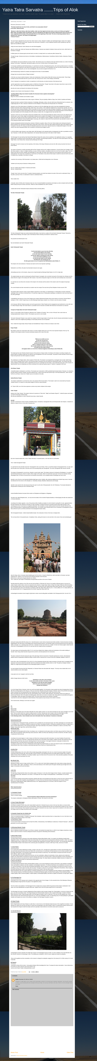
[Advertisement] (42, 1039)
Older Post (70, 1052)
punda (17, 979)
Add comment (15, 989)
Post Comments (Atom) (22, 1055)
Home (42, 1052)
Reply (17, 986)
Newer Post (14, 1052)
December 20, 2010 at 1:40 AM (26, 979)
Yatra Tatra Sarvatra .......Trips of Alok (40, 9)
